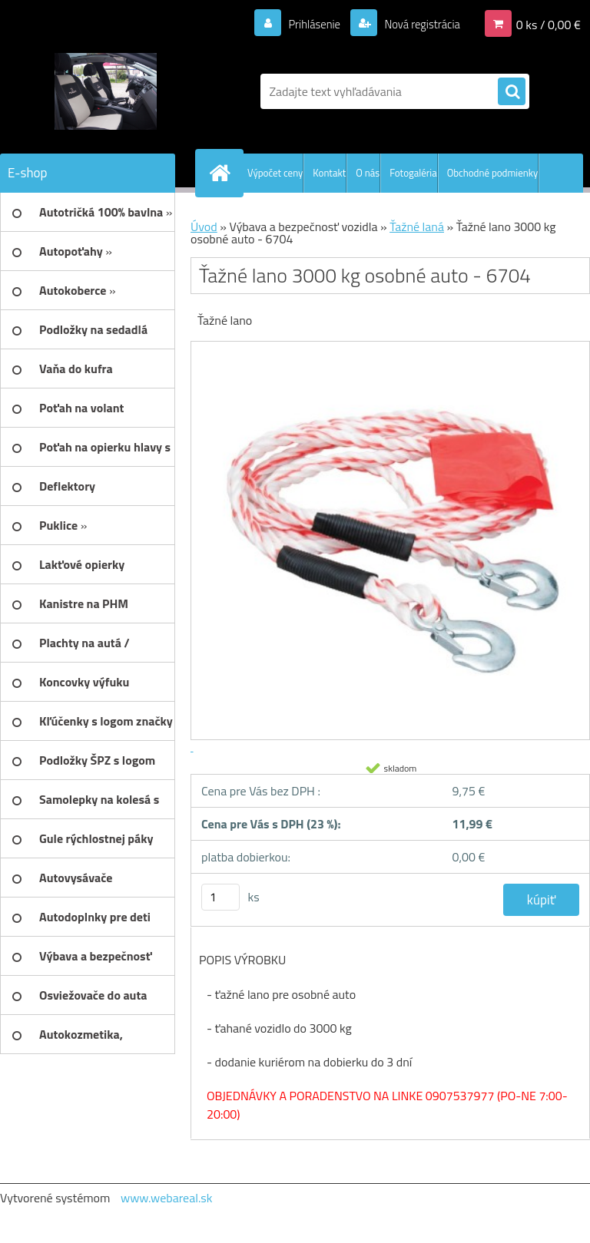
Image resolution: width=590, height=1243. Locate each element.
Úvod (204, 226)
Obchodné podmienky (493, 172)
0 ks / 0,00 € (548, 24)
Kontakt (329, 172)
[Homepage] (222, 173)
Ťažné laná (416, 226)
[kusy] (220, 897)
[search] (511, 92)
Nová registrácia (417, 24)
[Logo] (105, 91)
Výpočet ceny (275, 172)
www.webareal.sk (167, 1197)
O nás (368, 172)
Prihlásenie (304, 24)
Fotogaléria (412, 172)
